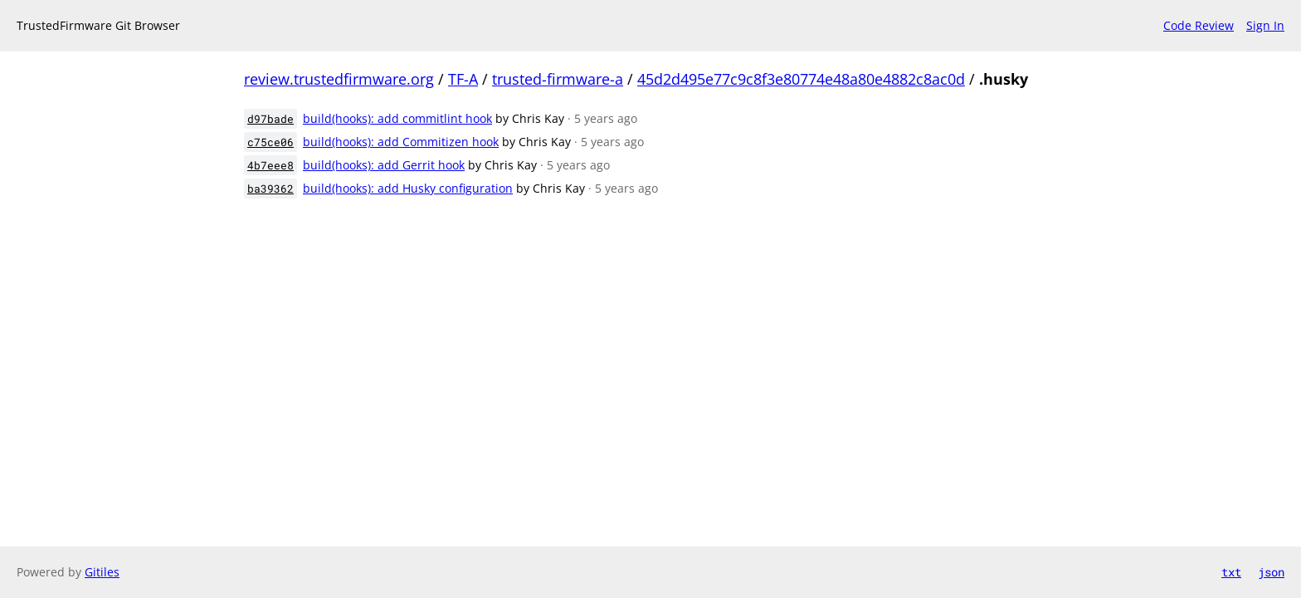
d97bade (270, 118)
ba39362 (270, 188)
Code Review (1198, 25)
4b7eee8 (270, 165)
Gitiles (102, 572)
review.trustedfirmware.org (339, 79)
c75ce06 (270, 142)
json (1271, 572)
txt (1231, 572)
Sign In (1265, 25)
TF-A (463, 79)
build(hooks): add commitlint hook (397, 118)
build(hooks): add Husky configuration (408, 188)
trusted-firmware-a (557, 79)
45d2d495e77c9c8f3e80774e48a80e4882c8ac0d (801, 79)
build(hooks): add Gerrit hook (384, 165)
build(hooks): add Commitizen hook (401, 142)
